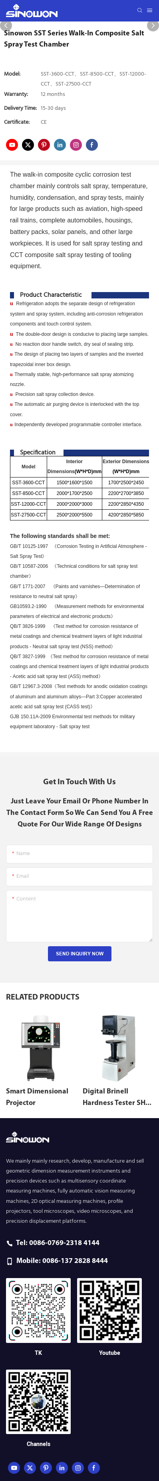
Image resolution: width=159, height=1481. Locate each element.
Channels (38, 1444)
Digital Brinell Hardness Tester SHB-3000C (117, 1098)
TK (38, 1353)
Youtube (109, 1353)
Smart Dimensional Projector (37, 1097)
